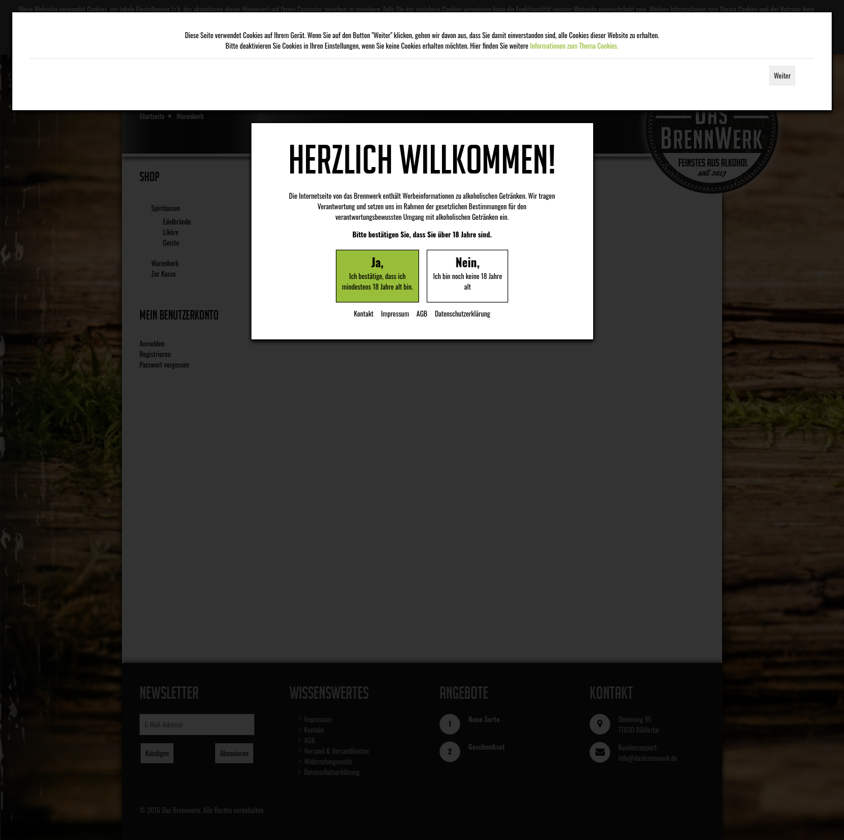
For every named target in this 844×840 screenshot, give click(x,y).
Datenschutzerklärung (462, 313)
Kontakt (364, 313)
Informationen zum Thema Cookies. (574, 45)
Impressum (395, 313)
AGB (422, 313)
